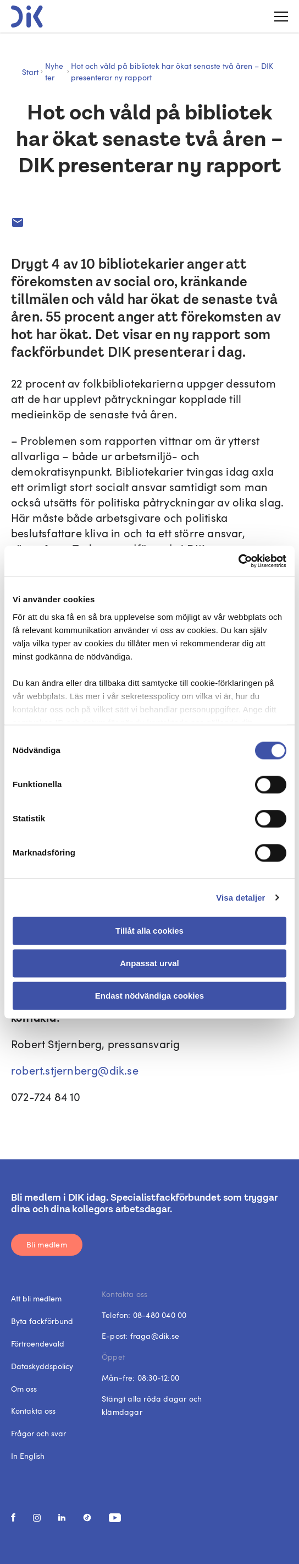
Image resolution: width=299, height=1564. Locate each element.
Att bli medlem (36, 1298)
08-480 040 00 (160, 1315)
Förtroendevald (37, 1343)
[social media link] (13, 1517)
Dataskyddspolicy (42, 1366)
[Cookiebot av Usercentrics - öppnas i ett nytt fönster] (238, 561)
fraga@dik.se (154, 1336)
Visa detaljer (240, 897)
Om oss (24, 1388)
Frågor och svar (38, 1433)
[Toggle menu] (277, 17)
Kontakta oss (33, 1410)
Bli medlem (46, 1244)
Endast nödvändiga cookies (149, 995)
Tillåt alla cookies (149, 930)
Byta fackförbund (42, 1321)
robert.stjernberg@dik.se (75, 1070)
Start (30, 72)
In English (28, 1456)
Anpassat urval (149, 963)
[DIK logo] (27, 17)
